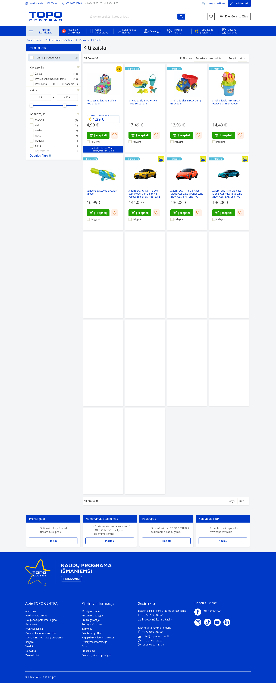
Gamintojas (37, 114)
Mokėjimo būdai (91, 611)
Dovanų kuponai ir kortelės (40, 633)
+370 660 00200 (152, 632)
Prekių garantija (91, 620)
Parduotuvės (36, 3)
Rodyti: (232, 58)
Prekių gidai (88, 650)
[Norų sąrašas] (211, 16)
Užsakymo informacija (94, 642)
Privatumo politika (92, 633)
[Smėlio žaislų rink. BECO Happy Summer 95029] (229, 108)
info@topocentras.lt (153, 636)
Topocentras (34, 40)
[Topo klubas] (68, 574)
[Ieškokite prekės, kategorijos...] (136, 16)
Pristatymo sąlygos (93, 615)
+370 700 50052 (152, 615)
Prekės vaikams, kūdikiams (60, 40)
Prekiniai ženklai (34, 628)
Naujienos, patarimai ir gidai (41, 620)
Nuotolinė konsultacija (157, 619)
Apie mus (30, 611)
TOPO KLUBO (94, 115)
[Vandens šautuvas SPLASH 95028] (103, 192)
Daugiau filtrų (39, 155)
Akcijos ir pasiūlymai (74, 31)
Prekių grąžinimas (92, 624)
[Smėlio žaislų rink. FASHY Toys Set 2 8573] (145, 108)
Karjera (29, 642)
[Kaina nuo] (40, 97)
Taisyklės (87, 628)
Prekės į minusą (177, 31)
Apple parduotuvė (101, 31)
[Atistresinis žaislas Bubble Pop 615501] (103, 108)
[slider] (31, 105)
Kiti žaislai (96, 40)
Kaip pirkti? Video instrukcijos (98, 637)
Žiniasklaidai (32, 655)
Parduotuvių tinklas (36, 615)
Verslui (54, 3)
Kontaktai (30, 650)
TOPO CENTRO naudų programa (44, 637)
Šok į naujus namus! (129, 31)
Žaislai (82, 40)
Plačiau (53, 540)
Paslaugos (155, 31)
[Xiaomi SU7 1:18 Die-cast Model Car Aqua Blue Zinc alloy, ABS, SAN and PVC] (229, 192)
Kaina (33, 90)
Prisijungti (239, 3)
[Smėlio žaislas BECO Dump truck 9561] (187, 108)
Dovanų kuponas (232, 31)
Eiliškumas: (186, 58)
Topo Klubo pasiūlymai (207, 31)
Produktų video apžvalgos (96, 655)
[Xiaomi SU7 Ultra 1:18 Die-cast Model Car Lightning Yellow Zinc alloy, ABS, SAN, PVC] (145, 192)
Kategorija (37, 67)
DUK (84, 646)
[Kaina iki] (67, 97)
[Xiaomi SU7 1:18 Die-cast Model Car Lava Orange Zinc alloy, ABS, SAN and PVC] (187, 192)
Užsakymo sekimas (215, 3)
